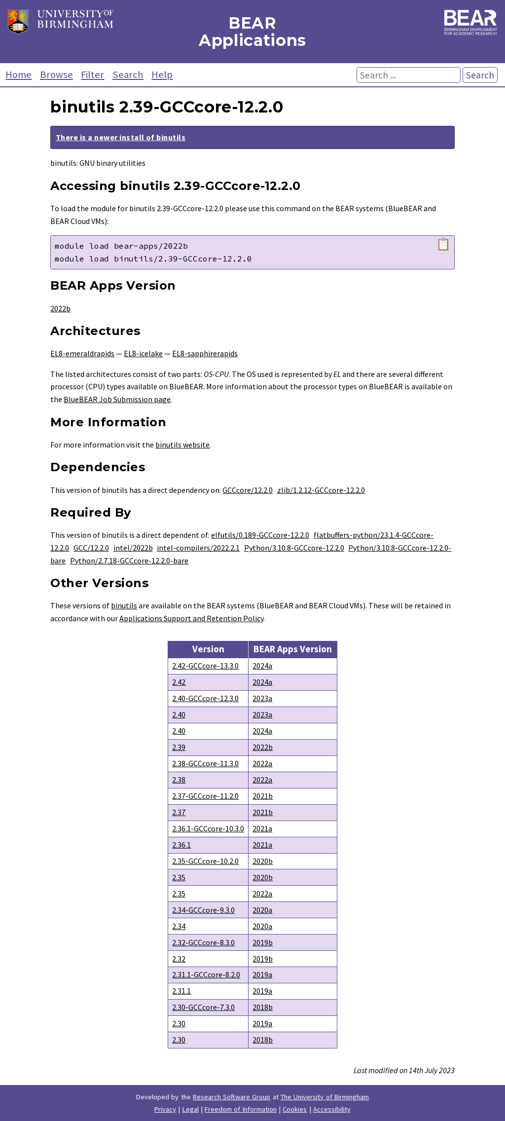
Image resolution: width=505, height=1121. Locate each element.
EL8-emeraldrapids (82, 353)
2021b (262, 796)
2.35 (178, 877)
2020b (262, 861)
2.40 (178, 714)
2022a (262, 763)
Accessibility (332, 1109)
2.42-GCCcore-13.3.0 (205, 666)
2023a (262, 698)
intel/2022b (133, 548)
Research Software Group (232, 1096)
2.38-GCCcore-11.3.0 (205, 763)
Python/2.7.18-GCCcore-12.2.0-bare (129, 560)
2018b (262, 1007)
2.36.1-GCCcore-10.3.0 (208, 828)
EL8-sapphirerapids (205, 353)
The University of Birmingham (325, 1096)
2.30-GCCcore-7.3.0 (203, 1007)
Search (128, 74)
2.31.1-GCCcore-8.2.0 (206, 974)
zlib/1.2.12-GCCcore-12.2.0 (321, 490)
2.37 (178, 812)
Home (18, 74)
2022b (60, 308)
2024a (262, 666)
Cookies (295, 1109)
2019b (262, 942)
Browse (56, 74)
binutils (124, 605)
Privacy (165, 1109)
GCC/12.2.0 (91, 548)
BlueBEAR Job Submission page (117, 399)
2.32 (178, 959)
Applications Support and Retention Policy (191, 618)
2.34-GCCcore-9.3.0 (203, 910)
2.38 (178, 780)
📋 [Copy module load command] (443, 244)
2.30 (178, 1023)
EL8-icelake (143, 353)
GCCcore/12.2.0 (247, 490)
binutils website (182, 444)
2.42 (178, 682)
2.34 (178, 926)
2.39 (178, 747)
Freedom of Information (241, 1109)
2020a (262, 910)
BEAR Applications (252, 31)
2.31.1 (181, 991)
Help (162, 74)
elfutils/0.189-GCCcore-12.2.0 (260, 535)
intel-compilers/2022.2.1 (198, 548)
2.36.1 (181, 845)
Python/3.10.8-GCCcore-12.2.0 (294, 548)
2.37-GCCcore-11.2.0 (205, 796)
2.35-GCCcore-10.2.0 (205, 861)
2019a (262, 974)
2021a (262, 828)
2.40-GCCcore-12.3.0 (205, 698)
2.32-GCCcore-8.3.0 (203, 942)
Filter (92, 74)
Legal (190, 1109)
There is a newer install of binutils (120, 137)
